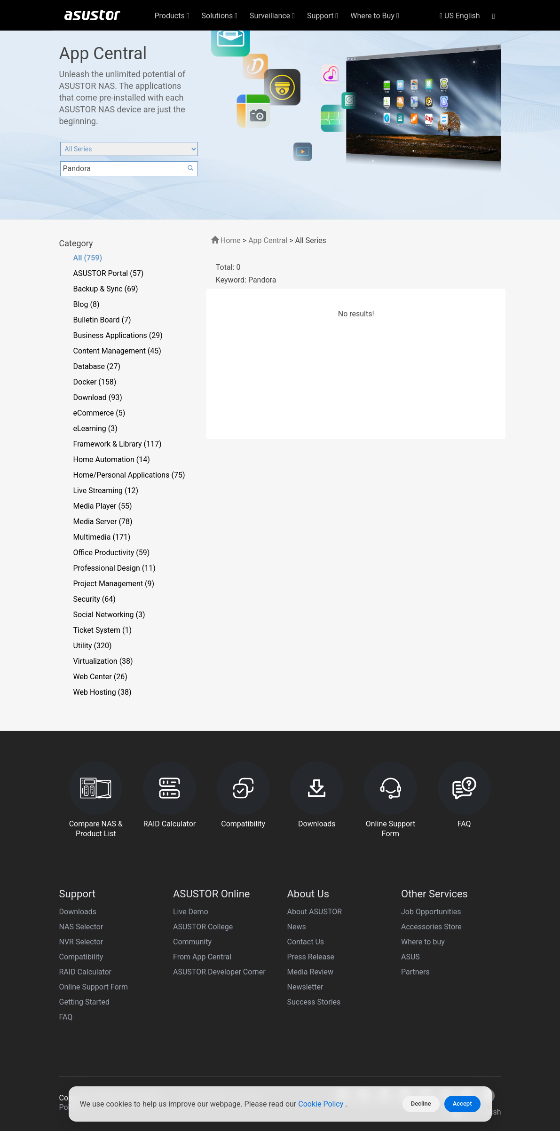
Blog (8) (86, 304)
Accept (462, 1103)
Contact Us (305, 941)
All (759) (88, 257)
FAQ (66, 1017)
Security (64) (94, 599)
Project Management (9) (114, 583)
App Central (267, 240)
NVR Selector (81, 941)
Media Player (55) (102, 506)
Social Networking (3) (109, 614)
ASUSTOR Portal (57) (108, 273)
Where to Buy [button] (374, 15)
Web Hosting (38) (102, 692)
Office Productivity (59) (111, 552)
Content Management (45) (117, 350)
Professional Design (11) (114, 568)
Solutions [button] (220, 15)
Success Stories (314, 1001)
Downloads (77, 911)
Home (226, 240)
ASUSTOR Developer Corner (219, 971)
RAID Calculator (85, 971)
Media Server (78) (103, 521)
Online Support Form (93, 986)
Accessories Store (431, 926)
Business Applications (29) (118, 335)
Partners (415, 971)
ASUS (410, 956)
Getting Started (84, 1001)
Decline (421, 1103)
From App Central (202, 956)
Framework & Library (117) (117, 444)
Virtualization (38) (103, 661)
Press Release (311, 956)
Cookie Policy (321, 1104)
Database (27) (97, 366)
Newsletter (305, 986)
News (296, 926)
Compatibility (81, 956)
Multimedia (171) (102, 537)
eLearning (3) (95, 428)
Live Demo (190, 911)
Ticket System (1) (102, 630)
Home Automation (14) (111, 459)
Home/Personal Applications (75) (129, 475)
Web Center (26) (100, 676)
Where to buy (423, 941)
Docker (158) (95, 381)
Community (192, 941)
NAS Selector (81, 926)
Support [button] (322, 15)
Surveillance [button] (272, 15)
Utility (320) (92, 645)
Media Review (310, 971)
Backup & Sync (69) (105, 288)
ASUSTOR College (203, 926)
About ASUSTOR (314, 911)
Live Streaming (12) (106, 490)
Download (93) (97, 397)
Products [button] (172, 15)
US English (460, 15)
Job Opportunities (431, 911)
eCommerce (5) (99, 412)
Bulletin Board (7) (102, 319)
